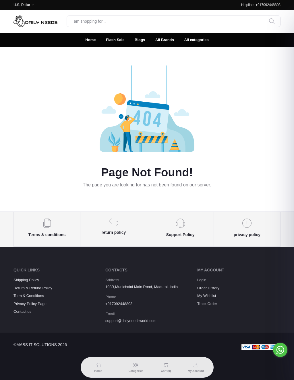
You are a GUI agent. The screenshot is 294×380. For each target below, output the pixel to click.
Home (90, 40)
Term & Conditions (28, 296)
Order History (208, 288)
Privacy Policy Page (30, 304)
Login (201, 280)
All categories (196, 40)
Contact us (22, 311)
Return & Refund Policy (32, 288)
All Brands (164, 40)
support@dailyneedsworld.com (130, 321)
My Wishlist (206, 296)
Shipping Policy (26, 280)
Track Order (207, 304)
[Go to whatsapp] (280, 350)
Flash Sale (115, 40)
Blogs (140, 40)
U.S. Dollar (21, 5)
